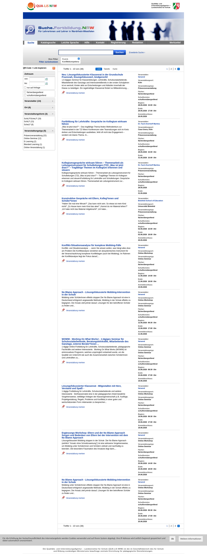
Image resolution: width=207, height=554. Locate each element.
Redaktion (137, 42)
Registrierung (118, 42)
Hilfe (87, 42)
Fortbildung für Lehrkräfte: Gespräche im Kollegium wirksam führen (94, 122)
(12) (32, 138)
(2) (30, 141)
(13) (29, 121)
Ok (172, 538)
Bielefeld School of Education (150, 201)
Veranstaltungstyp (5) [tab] (39, 131)
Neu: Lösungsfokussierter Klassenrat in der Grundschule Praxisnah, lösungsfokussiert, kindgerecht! (92, 75)
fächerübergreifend (35, 92)
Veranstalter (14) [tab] (39, 101)
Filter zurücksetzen (48, 62)
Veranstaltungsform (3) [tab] (39, 114)
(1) (33, 144)
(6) (28, 124)
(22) (35, 135)
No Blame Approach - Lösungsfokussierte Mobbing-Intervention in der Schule (96, 293)
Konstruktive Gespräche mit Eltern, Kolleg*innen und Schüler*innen (90, 199)
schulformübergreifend (36, 95)
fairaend (141, 77)
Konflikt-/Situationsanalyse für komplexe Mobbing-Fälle (91, 245)
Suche (30, 42)
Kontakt (100, 42)
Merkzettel (175, 42)
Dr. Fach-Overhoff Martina (149, 124)
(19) (32, 118)
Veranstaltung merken (75, 93)
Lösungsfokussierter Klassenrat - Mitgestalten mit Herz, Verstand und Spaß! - (91, 387)
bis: (25, 83)
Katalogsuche (48, 42)
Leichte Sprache (70, 42)
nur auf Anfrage (33, 88)
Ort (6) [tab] (39, 107)
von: (26, 79)
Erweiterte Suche (137, 52)
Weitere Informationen (190, 538)
